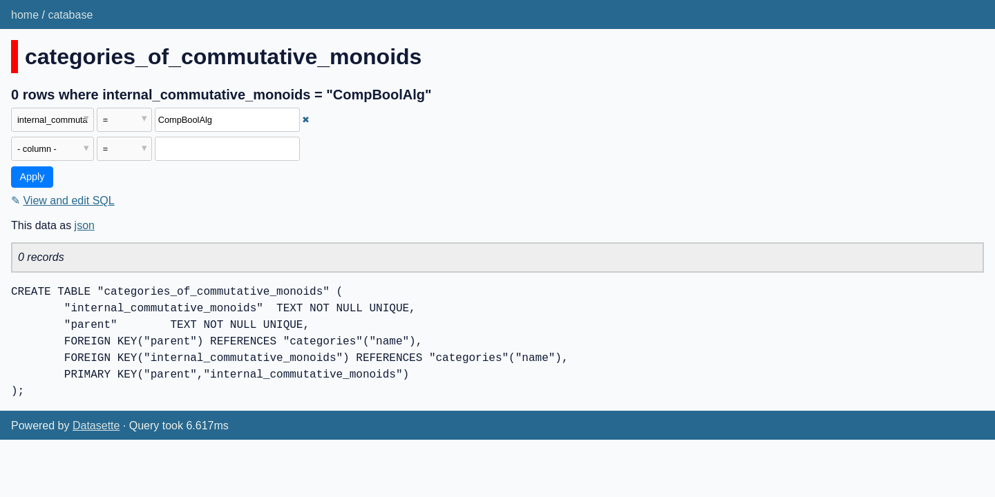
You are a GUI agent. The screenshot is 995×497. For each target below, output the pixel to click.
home (25, 15)
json (85, 225)
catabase (70, 15)
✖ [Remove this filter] (306, 120)
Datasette (96, 425)
